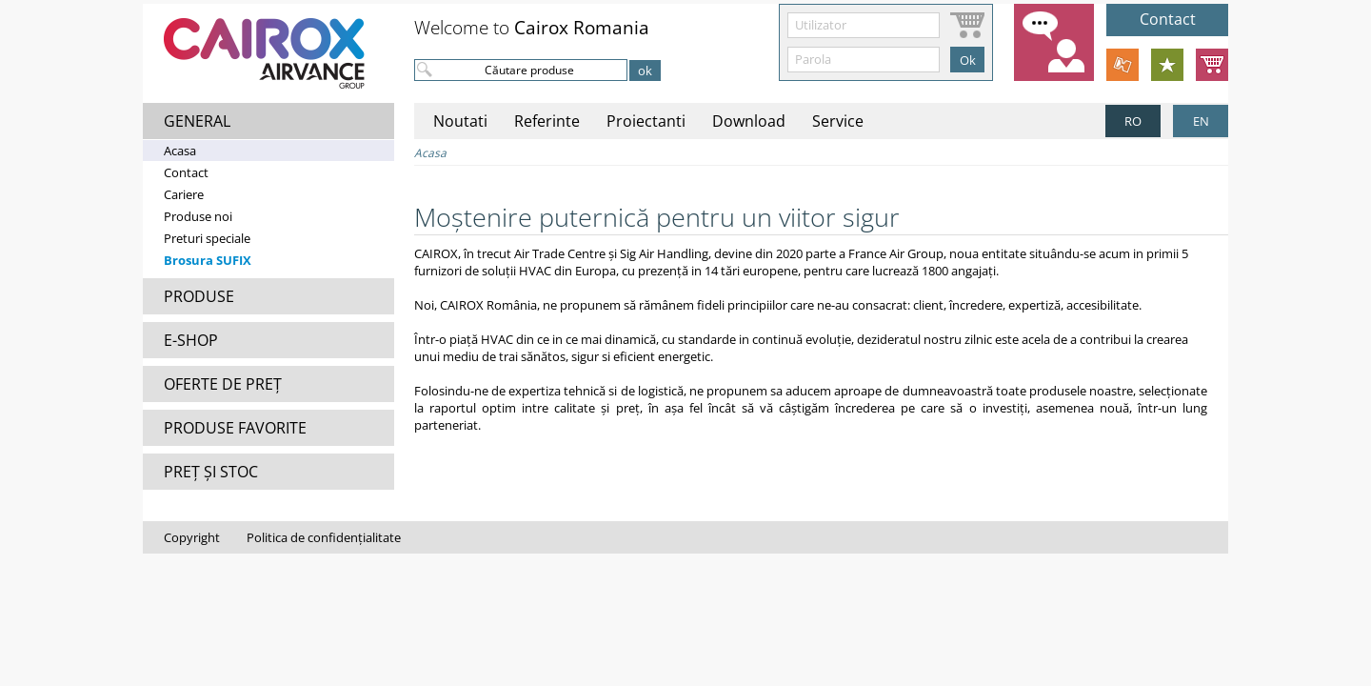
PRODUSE (199, 296)
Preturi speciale (207, 238)
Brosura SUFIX (207, 260)
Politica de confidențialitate (324, 537)
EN (1201, 121)
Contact (186, 172)
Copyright (192, 537)
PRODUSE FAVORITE (235, 427)
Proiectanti (646, 121)
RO (1133, 121)
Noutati (460, 121)
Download (748, 121)
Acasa (180, 150)
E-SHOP (191, 340)
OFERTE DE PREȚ (223, 383)
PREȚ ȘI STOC (211, 471)
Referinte (547, 121)
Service (838, 121)
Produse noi (198, 216)
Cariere (184, 194)
